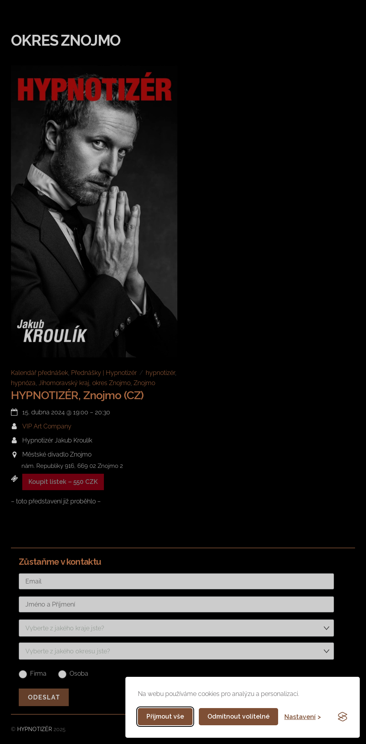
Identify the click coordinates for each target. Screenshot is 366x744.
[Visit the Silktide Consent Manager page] (342, 716)
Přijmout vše (165, 716)
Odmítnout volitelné (238, 716)
